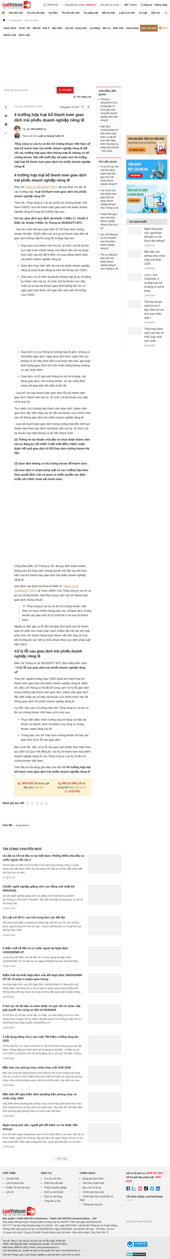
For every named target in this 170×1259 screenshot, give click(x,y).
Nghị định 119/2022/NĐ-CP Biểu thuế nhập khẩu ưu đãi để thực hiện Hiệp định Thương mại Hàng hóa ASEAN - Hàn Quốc (109, 138)
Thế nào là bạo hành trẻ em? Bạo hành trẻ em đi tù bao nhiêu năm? (154, 309)
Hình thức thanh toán (93, 1183)
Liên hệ (9, 1192)
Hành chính (10, 28)
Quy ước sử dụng (92, 1187)
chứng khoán (22, 825)
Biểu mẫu (118, 28)
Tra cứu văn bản (36, 12)
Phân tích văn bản (53, 1183)
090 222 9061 (68, 783)
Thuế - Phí (24, 28)
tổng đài (38, 787)
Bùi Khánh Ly (38, 129)
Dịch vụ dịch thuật (53, 1192)
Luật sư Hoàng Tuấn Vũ (51, 136)
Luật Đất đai (52, 1254)
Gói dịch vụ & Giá (109, 4)
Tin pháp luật (91, 12)
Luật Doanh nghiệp (34, 1254)
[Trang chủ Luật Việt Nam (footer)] (19, 1215)
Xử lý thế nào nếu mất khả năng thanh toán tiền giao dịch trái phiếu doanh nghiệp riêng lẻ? (109, 175)
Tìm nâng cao (82, 96)
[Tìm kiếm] (65, 90)
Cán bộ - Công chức (76, 28)
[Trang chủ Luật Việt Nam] (17, 5)
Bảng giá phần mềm (93, 1178)
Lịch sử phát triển (15, 1183)
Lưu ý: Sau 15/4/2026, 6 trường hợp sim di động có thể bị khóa (154, 282)
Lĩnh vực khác (149, 28)
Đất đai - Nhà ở (41, 28)
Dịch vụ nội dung (53, 1196)
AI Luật (143, 12)
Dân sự (106, 28)
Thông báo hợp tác (92, 1204)
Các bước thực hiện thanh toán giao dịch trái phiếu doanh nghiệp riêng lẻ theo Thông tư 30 (109, 199)
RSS (163, 28)
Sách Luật (24, 35)
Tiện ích (155, 12)
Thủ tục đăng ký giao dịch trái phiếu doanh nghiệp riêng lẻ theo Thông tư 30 (109, 261)
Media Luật (10, 35)
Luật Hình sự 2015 (70, 1254)
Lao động (95, 28)
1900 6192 (26, 783)
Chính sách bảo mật (93, 1192)
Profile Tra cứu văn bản (18, 1187)
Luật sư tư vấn (127, 12)
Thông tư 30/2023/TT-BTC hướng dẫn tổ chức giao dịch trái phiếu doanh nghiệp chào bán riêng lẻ (109, 110)
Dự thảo (53, 12)
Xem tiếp (62, 1158)
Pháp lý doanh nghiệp (55, 1187)
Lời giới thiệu (12, 1178)
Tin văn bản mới (70, 12)
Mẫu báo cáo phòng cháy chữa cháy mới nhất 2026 (37, 1067)
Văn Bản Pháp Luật (13, 1254)
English (131, 4)
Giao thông (132, 28)
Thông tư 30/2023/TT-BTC (41, 187)
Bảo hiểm (57, 28)
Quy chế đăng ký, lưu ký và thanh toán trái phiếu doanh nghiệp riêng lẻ (109, 241)
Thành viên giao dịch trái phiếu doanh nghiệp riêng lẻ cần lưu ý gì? (109, 221)
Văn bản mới (16, 12)
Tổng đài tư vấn (52, 1201)
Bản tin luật (108, 12)
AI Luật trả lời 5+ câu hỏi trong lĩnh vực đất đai (34, 917)
